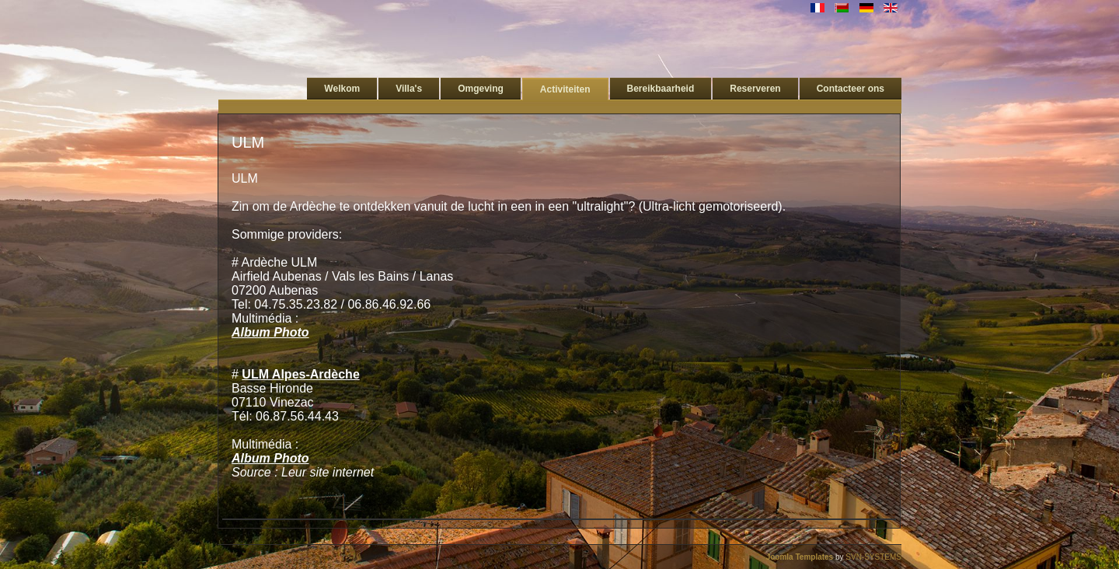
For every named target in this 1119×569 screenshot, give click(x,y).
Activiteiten (565, 89)
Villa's (409, 88)
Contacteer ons (850, 88)
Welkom (342, 88)
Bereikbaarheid (661, 88)
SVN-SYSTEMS (873, 557)
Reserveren (755, 88)
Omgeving (481, 88)
